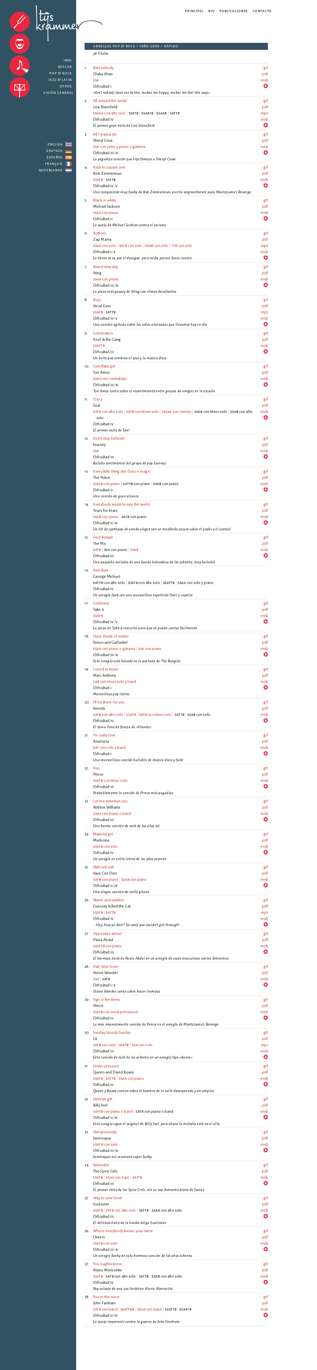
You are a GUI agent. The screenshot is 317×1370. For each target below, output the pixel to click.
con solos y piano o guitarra (119, 147)
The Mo (99, 543)
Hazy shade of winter (111, 636)
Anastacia (101, 741)
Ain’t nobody (103, 68)
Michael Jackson (106, 206)
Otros (66, 86)
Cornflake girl (104, 366)
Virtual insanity (105, 1132)
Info (67, 60)
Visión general (58, 92)
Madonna (101, 840)
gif (265, 68)
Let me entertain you (110, 801)
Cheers (99, 1237)
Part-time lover (105, 966)
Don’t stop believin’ (109, 438)
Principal (194, 11)
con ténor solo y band (114, 682)
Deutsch (54, 151)
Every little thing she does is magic (121, 471)
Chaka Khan (103, 74)
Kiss (96, 768)
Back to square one (109, 167)
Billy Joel (100, 1105)
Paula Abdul (103, 940)
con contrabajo (110, 379)
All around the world (110, 101)
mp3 (264, 113)
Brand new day (105, 267)
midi (264, 80)
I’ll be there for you (108, 702)
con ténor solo (142, 412)
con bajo (117, 1177)
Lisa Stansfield (105, 107)
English (55, 144)
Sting (97, 273)
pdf (265, 74)
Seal (96, 405)
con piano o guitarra (114, 649)
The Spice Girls (105, 1171)
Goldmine (101, 603)
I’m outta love (104, 735)
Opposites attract (107, 933)
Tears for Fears (105, 510)
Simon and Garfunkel (110, 642)
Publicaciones (233, 11)
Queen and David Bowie (113, 1072)
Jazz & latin (60, 80)
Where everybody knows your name (123, 1231)
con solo (104, 246)
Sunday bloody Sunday (112, 1032)
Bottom (99, 233)
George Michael (106, 576)
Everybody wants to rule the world (121, 504)
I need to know (105, 669)
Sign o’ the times (106, 999)
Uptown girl (102, 1099)
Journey (99, 444)
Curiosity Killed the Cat (112, 906)
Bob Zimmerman (107, 173)
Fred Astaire (103, 537)
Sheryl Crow (103, 140)
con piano (105, 213)
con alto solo (109, 113)
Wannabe (101, 1165)
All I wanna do (104, 134)
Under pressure (106, 1066)
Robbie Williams (106, 807)
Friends (99, 708)
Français (54, 163)
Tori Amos (101, 372)
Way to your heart (107, 1198)
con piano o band (112, 813)
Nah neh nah (103, 867)
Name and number (108, 900)
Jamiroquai (102, 1138)
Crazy (97, 399)
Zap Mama (102, 239)
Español (55, 157)
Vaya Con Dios (105, 873)
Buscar (62, 67)
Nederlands (51, 170)
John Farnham (104, 1303)
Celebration (103, 333)
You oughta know (107, 1264)
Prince (98, 774)
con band (105, 1309)
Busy (97, 300)
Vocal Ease (102, 306)
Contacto (262, 11)
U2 (95, 1039)
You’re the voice (106, 1297)
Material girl (103, 834)
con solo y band (109, 747)
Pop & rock (60, 73)
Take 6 (98, 609)
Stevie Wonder (105, 973)
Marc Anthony (104, 675)
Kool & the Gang (107, 339)
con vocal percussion (115, 1012)
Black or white (104, 200)
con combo (176, 412)
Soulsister (101, 1204)
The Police (101, 477)
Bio (211, 11)
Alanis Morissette (107, 1270)
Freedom (100, 570)
